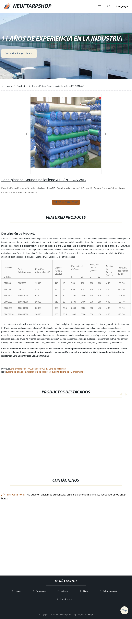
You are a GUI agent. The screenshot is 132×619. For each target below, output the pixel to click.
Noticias (69, 591)
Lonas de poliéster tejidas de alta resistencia (41, 348)
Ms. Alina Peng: (13, 519)
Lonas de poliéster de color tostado (70, 352)
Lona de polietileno (10, 348)
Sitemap (89, 614)
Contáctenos (71, 599)
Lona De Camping (40, 356)
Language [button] (122, 6)
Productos (22, 86)
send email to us (66, 202)
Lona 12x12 (92, 352)
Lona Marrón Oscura (117, 348)
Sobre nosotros (115, 591)
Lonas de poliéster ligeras (13, 352)
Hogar (9, 86)
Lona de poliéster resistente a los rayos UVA (85, 348)
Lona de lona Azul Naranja (39, 352)
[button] (99, 6)
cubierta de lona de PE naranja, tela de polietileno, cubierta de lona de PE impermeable (45, 372)
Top (124, 611)
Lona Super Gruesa (21, 356)
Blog (90, 591)
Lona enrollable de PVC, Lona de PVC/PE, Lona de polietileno (38, 369)
